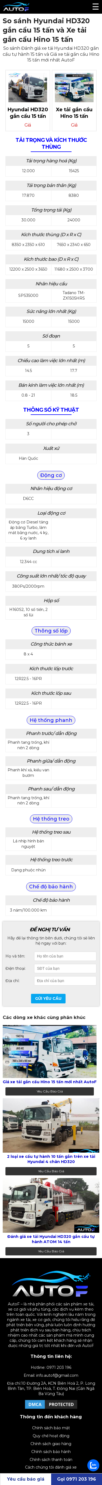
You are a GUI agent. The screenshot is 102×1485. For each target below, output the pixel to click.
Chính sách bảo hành (51, 1451)
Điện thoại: (15, 968)
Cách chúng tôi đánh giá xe (51, 1467)
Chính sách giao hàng (50, 1443)
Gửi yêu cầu (48, 998)
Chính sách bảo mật (51, 1427)
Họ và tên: (15, 956)
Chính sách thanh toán (51, 1459)
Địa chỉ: (12, 980)
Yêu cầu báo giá (50, 1091)
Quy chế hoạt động (51, 1435)
